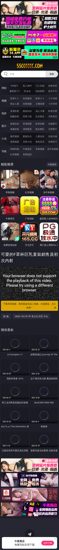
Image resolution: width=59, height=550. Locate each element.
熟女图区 (40, 129)
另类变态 (52, 116)
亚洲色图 (27, 123)
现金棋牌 (40, 91)
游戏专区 (52, 85)
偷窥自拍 (14, 123)
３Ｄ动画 (52, 98)
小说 (4, 138)
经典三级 (27, 116)
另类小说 (27, 141)
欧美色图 (40, 123)
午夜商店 (27, 148)
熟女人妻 (14, 103)
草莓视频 (40, 148)
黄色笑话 (40, 141)
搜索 (52, 73)
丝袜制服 (27, 103)
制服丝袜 (14, 116)
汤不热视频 (52, 148)
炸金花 (27, 91)
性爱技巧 (52, 141)
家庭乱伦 (27, 136)
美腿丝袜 (14, 129)
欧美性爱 (52, 110)
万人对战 (40, 85)
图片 (4, 126)
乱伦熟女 (40, 116)
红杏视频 (14, 154)
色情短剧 (27, 154)
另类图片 (52, 129)
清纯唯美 (27, 129)
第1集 (6, 316)
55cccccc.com (30, 66)
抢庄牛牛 (52, 91)
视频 (4, 100)
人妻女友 (40, 136)
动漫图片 (52, 123)
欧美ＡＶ (40, 98)
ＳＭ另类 (52, 103)
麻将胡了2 (15, 91)
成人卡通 (40, 110)
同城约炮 (14, 148)
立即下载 (47, 542)
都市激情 (14, 136)
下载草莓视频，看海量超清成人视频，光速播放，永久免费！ (30, 306)
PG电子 (14, 85)
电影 (4, 113)
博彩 (4, 88)
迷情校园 (14, 141)
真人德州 (27, 85)
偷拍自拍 (27, 110)
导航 (4, 151)
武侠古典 (52, 136)
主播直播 (40, 103)
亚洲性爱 (14, 110)
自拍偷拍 (27, 98)
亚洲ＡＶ (14, 98)
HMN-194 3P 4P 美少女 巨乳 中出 (31, 316)
